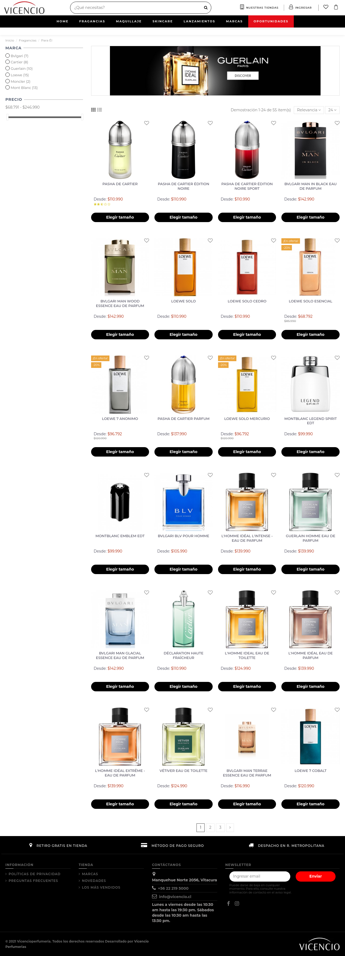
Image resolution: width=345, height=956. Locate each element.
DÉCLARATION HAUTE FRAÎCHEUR (183, 655)
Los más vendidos (101, 887)
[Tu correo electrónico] (259, 876)
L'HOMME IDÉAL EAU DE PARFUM (310, 655)
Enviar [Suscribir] (315, 876)
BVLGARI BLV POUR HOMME (183, 536)
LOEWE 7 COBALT (310, 770)
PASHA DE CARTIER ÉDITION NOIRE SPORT (247, 186)
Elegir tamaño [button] (120, 217)
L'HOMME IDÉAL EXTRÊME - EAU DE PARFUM (120, 772)
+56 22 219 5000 (173, 888)
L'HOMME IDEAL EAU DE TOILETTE (247, 655)
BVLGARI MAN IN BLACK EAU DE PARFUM (310, 186)
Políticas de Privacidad (35, 874)
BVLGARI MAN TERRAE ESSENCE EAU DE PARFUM (247, 772)
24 (332, 110)
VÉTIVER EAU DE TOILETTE (184, 770)
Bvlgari (20, 56)
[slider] (7, 117)
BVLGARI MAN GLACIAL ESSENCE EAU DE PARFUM (120, 655)
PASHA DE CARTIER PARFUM (184, 418)
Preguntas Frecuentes (33, 881)
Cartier (19, 62)
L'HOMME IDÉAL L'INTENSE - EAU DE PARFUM (246, 538)
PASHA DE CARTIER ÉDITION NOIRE (183, 186)
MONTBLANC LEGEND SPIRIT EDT (310, 420)
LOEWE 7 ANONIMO (120, 418)
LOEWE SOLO (183, 301)
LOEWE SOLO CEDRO (247, 301)
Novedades (94, 881)
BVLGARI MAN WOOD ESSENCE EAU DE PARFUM (120, 303)
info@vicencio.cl (175, 896)
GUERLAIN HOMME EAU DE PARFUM (310, 538)
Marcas (90, 874)
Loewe (20, 75)
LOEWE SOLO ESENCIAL (310, 301)
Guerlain (22, 68)
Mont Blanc (24, 87)
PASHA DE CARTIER (120, 184)
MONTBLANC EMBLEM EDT (119, 536)
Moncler (20, 81)
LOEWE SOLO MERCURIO (247, 418)
